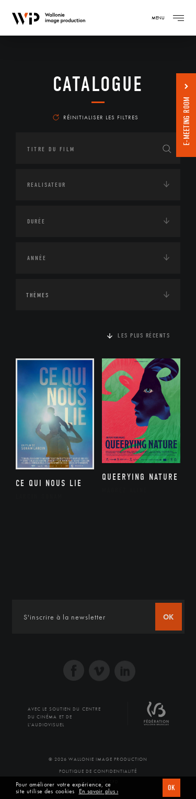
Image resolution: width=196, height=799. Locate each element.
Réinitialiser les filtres (96, 117)
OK (171, 787)
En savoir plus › (99, 791)
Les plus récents (144, 335)
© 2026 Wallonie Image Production (98, 759)
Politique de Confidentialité (98, 771)
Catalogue (98, 84)
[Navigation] (178, 18)
